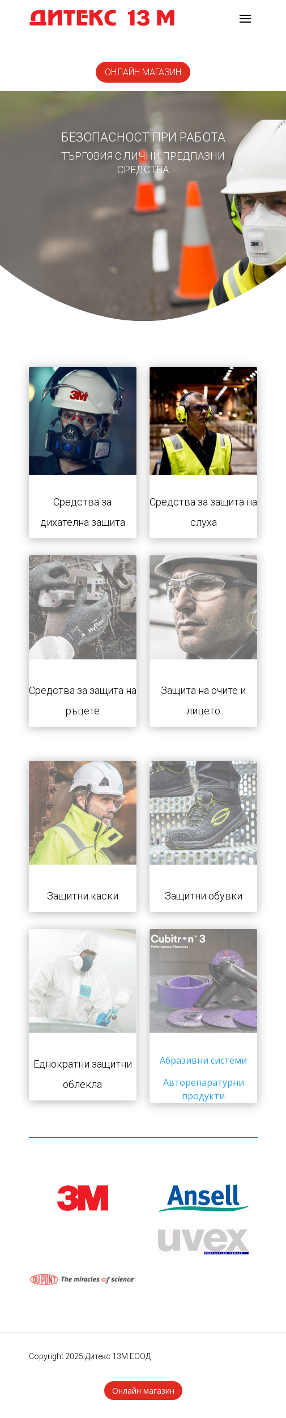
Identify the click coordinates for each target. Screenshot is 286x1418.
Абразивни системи (203, 1060)
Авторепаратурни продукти (203, 1089)
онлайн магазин (143, 72)
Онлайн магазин (143, 1390)
